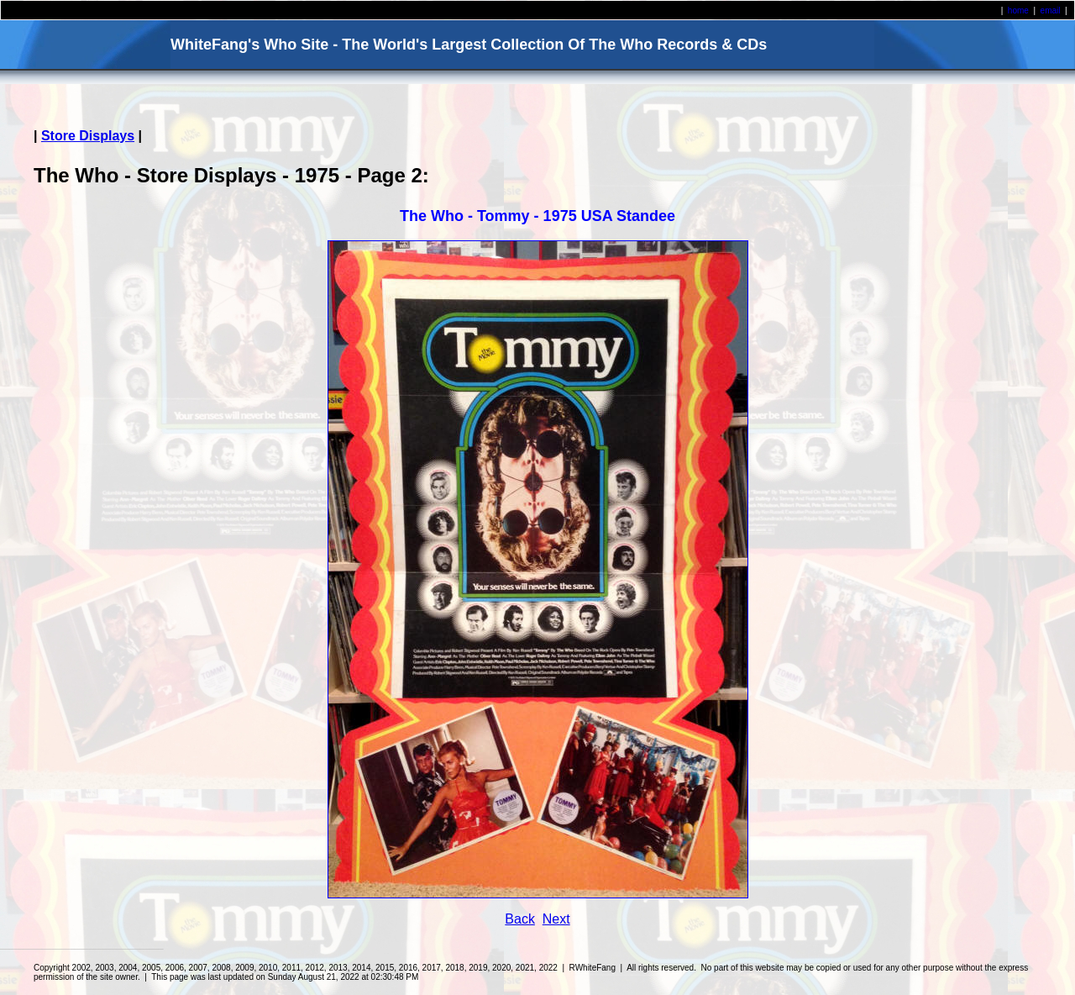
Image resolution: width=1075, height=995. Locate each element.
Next (556, 919)
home (1018, 10)
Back (520, 919)
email (1051, 10)
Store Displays (87, 136)
